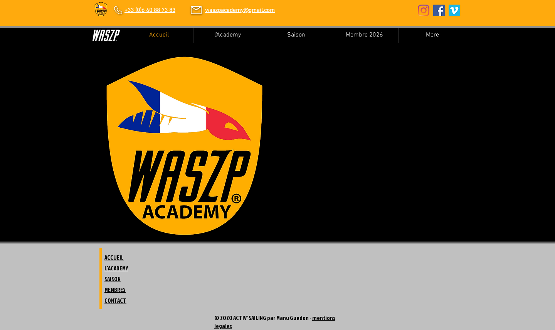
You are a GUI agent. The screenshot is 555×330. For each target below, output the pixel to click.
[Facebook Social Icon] (439, 10)
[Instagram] (423, 10)
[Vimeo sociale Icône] (454, 10)
